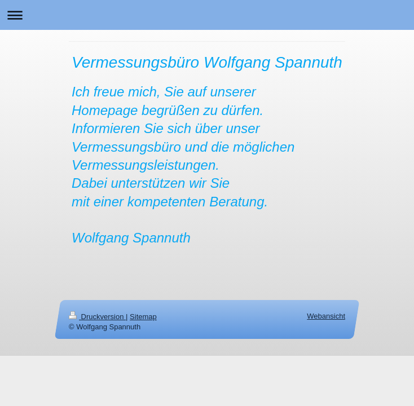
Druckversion (97, 316)
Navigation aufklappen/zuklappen (207, 15)
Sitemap (143, 316)
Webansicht (326, 316)
